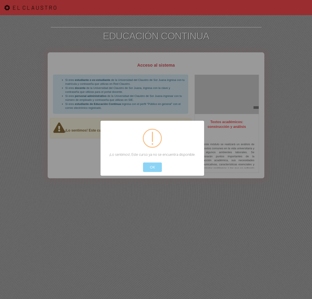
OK (152, 167)
